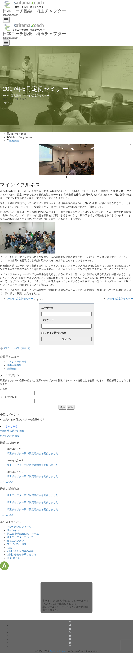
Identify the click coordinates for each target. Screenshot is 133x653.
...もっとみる (10, 426)
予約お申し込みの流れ (12, 430)
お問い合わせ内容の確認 (20, 551)
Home (6, 95)
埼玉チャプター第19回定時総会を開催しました (32, 453)
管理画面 (12, 368)
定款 (9, 547)
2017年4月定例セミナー (20, 298)
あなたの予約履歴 (9, 436)
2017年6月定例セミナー (120, 298)
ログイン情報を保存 (55, 332)
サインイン (13, 530)
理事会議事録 (14, 365)
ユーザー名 (47, 307)
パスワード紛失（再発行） (17, 348)
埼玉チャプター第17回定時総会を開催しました (32, 464)
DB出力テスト (14, 558)
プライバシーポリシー (19, 544)
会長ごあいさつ (15, 540)
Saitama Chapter (59, 651)
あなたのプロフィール (19, 526)
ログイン (7, 102)
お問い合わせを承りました (21, 554)
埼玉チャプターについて (20, 537)
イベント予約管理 (16, 361)
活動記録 (16, 95)
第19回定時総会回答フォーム (23, 533)
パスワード (47, 320)
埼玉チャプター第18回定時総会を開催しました (32, 502)
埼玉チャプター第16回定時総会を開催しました (32, 476)
